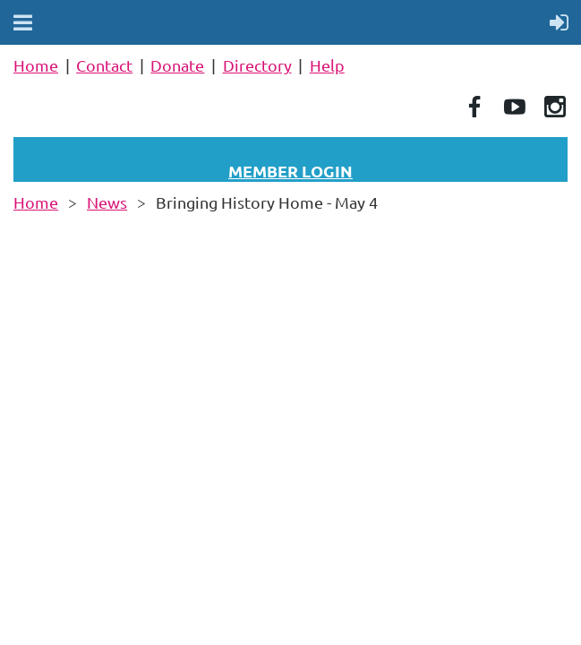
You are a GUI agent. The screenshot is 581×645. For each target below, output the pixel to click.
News (107, 202)
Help (327, 65)
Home (35, 65)
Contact (104, 65)
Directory (257, 65)
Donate (177, 65)
